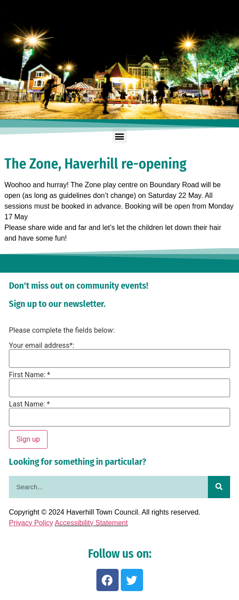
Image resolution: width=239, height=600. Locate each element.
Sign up (28, 439)
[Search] (219, 487)
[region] (119, 60)
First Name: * (29, 375)
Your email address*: (41, 345)
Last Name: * (29, 404)
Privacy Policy (31, 523)
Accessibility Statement (91, 523)
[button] (119, 136)
